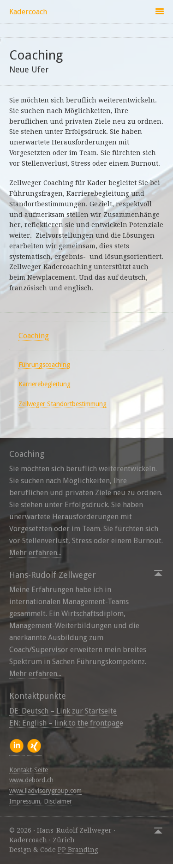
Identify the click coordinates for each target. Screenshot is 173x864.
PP (63, 849)
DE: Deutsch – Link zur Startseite (63, 711)
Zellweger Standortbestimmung (62, 404)
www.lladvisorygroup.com (45, 790)
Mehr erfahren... (35, 552)
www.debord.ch (31, 780)
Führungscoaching (44, 364)
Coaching (33, 335)
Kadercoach (28, 11)
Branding (83, 849)
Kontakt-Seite (28, 770)
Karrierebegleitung (44, 384)
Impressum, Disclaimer (40, 801)
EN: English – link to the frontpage (66, 723)
